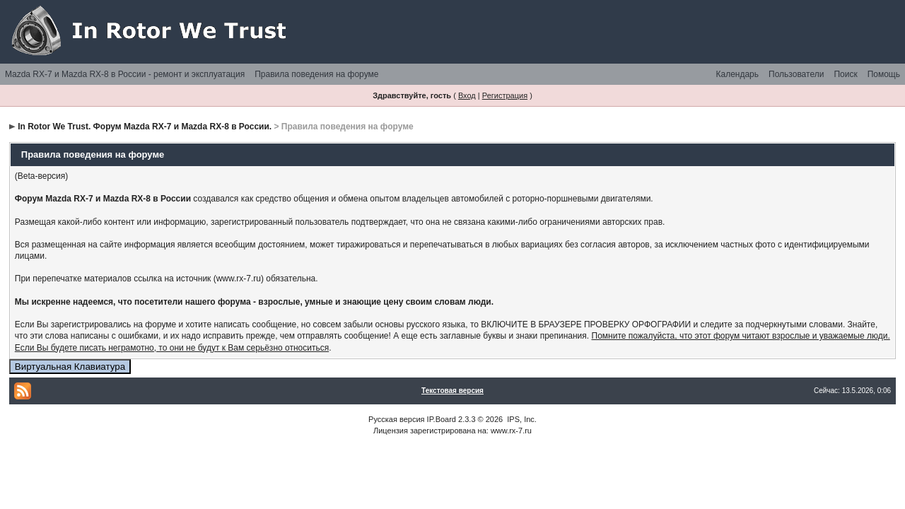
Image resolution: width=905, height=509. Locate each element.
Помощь (884, 74)
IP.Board (441, 419)
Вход (467, 95)
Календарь (737, 74)
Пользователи (796, 74)
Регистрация (504, 95)
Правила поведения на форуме (316, 74)
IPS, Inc (521, 419)
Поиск (845, 74)
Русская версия (396, 419)
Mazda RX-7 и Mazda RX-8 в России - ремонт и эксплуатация (125, 74)
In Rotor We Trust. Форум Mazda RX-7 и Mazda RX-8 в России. (145, 126)
